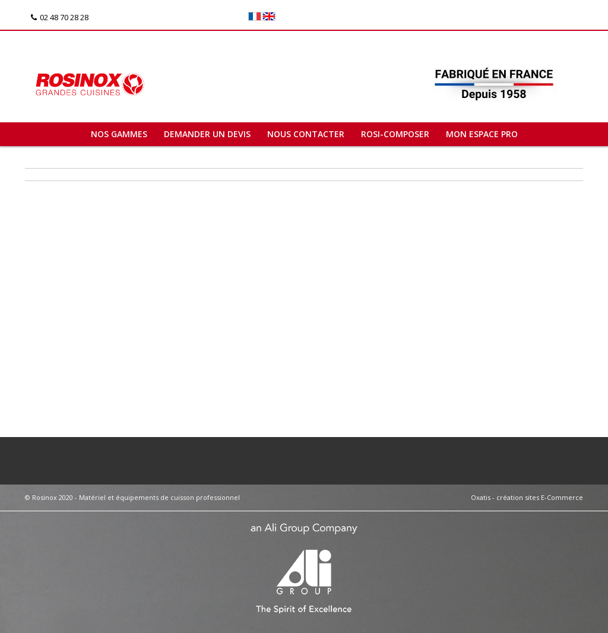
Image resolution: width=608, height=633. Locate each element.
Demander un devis (207, 134)
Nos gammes (119, 134)
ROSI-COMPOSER (395, 134)
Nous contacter (305, 134)
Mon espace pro (482, 134)
